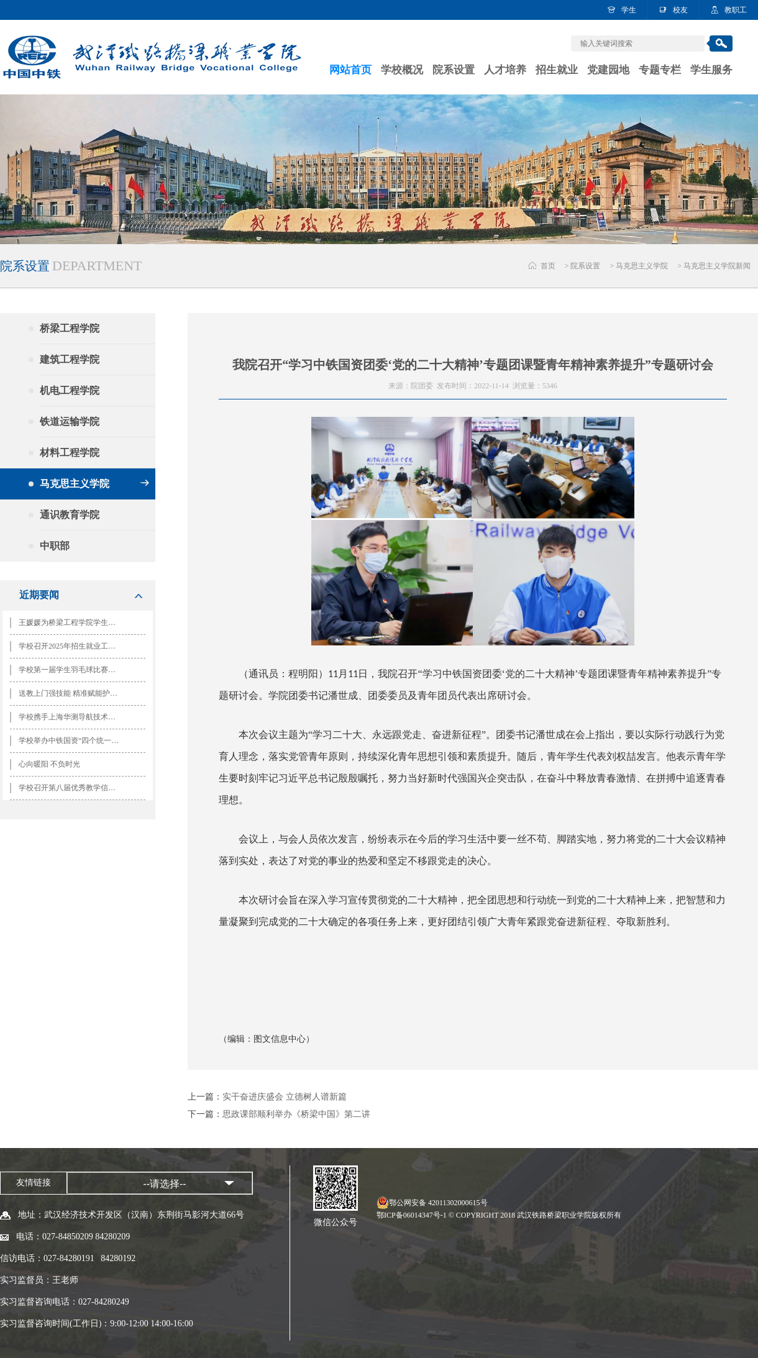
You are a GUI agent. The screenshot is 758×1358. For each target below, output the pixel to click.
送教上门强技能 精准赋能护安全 (72, 693)
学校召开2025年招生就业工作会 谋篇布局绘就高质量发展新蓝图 (73, 646)
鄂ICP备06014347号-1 (412, 1215)
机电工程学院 (94, 390)
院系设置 (453, 70)
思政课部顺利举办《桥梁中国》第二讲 (296, 1114)
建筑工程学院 (94, 359)
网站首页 (350, 70)
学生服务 (711, 70)
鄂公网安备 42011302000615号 (438, 1202)
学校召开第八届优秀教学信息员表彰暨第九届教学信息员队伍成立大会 (73, 787)
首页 (548, 266)
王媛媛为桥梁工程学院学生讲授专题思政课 (73, 622)
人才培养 (505, 70)
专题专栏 (660, 70)
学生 (628, 10)
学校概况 (402, 70)
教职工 (735, 10)
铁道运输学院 (94, 421)
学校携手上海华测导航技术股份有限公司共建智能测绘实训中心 (73, 717)
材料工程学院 (94, 452)
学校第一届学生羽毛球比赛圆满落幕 (73, 669)
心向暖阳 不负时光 (49, 764)
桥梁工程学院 (94, 328)
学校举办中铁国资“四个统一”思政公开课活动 (73, 740)
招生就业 (557, 70)
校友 (680, 10)
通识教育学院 (94, 514)
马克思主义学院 (642, 266)
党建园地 (608, 70)
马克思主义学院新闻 (717, 266)
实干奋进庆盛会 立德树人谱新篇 (284, 1096)
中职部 (94, 546)
